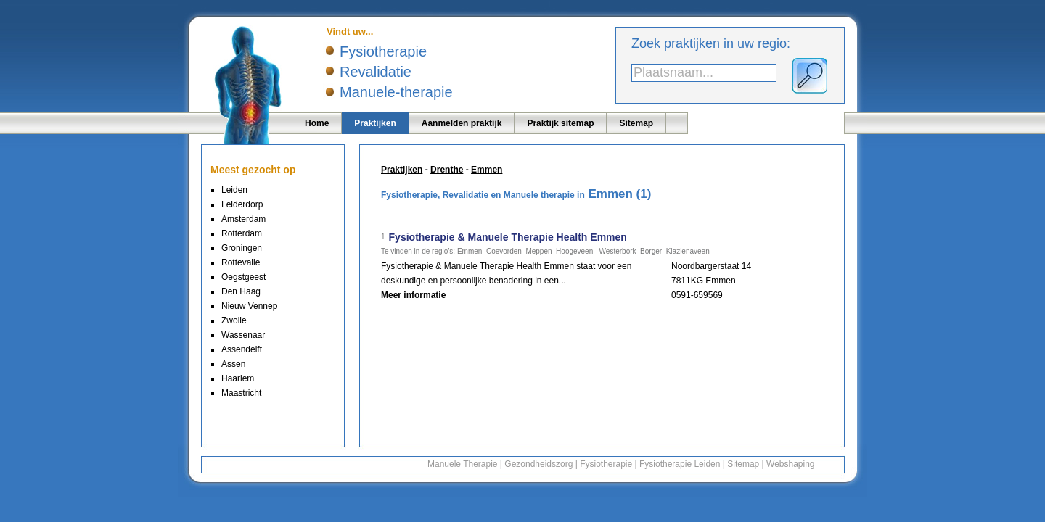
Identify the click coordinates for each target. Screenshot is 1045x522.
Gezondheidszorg (538, 464)
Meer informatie (413, 295)
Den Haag (241, 291)
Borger (651, 251)
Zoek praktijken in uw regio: (710, 43)
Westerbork (617, 251)
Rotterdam (241, 233)
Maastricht (241, 393)
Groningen (241, 248)
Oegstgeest (243, 277)
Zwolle (234, 320)
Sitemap (636, 123)
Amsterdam (243, 219)
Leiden (234, 190)
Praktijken (375, 123)
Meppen (538, 251)
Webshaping (790, 464)
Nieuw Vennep (249, 306)
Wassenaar (243, 335)
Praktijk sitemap (560, 123)
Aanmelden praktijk (462, 123)
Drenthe (446, 170)
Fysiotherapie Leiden (679, 464)
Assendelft (241, 349)
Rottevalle (240, 262)
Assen (233, 364)
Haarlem (237, 378)
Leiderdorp (242, 204)
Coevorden (504, 251)
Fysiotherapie (606, 464)
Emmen (486, 170)
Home (317, 123)
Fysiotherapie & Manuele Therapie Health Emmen (508, 237)
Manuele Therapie (462, 464)
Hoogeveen (574, 251)
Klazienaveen (688, 251)
